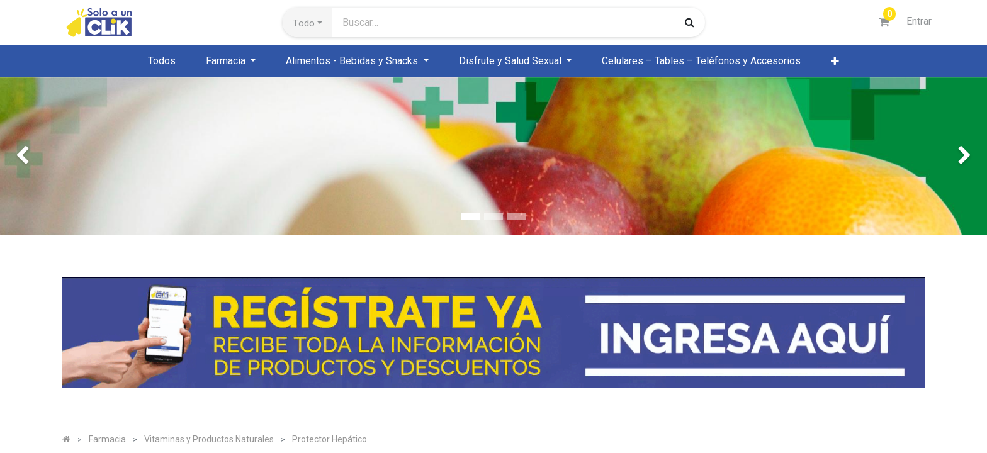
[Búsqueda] (689, 22)
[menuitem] (162, 61)
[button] (307, 23)
